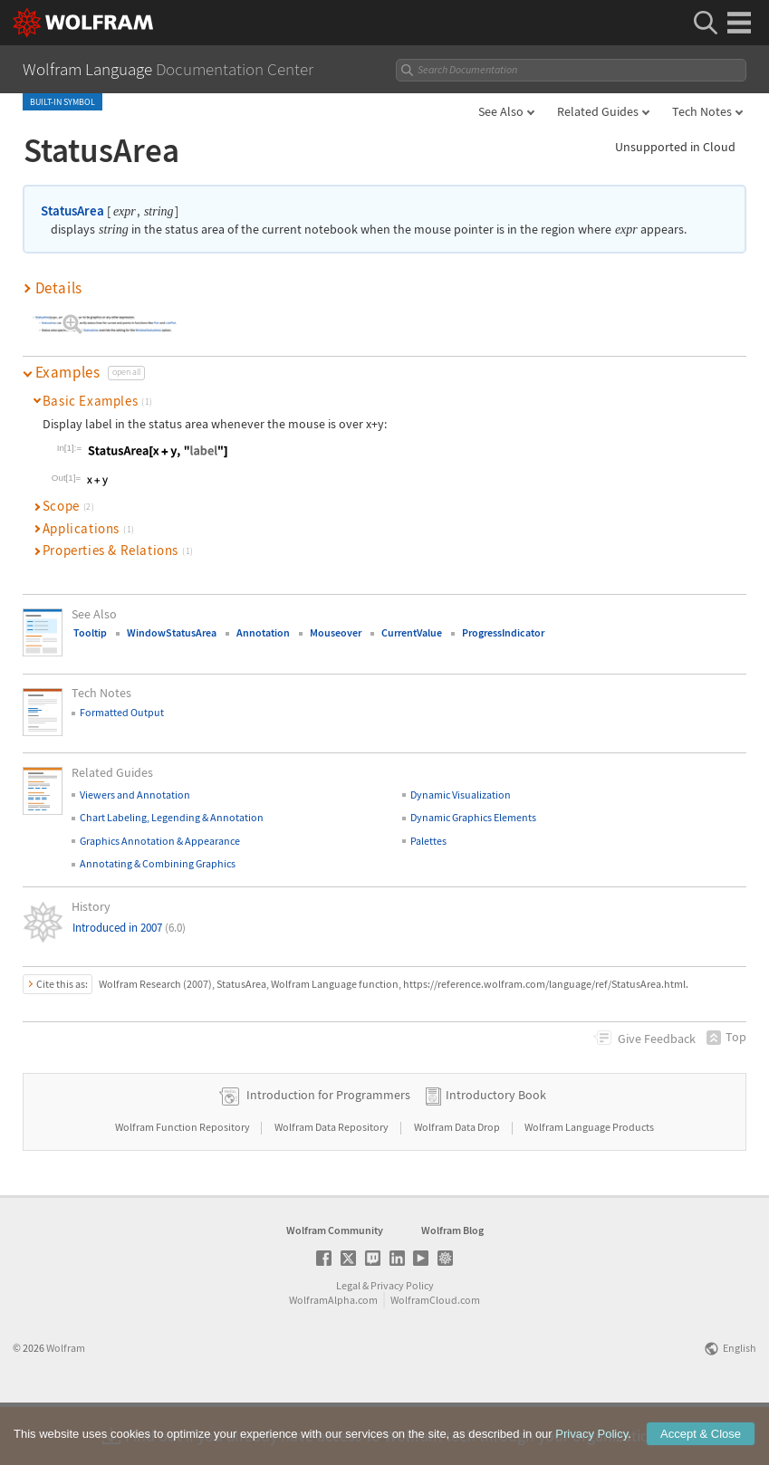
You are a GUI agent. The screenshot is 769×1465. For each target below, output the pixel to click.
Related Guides (598, 111)
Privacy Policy (402, 1342)
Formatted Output (122, 712)
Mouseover (335, 632)
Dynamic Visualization (460, 794)
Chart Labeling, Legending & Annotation (172, 817)
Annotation (263, 632)
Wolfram (65, 1405)
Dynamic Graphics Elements (473, 817)
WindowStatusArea (171, 632)
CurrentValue (411, 632)
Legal (348, 1342)
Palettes (428, 840)
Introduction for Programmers (328, 1152)
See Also (501, 111)
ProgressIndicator (503, 632)
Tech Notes (702, 111)
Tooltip (90, 632)
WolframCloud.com (435, 1357)
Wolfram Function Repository (183, 1184)
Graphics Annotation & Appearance (160, 840)
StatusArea (72, 210)
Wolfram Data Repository (332, 1184)
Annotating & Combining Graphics (158, 863)
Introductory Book (496, 1152)
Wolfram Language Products (589, 1184)
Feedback (657, 1038)
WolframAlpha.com (333, 1357)
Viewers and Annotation (135, 794)
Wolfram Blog (452, 1287)
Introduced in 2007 (129, 927)
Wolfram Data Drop (458, 1184)
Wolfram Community (334, 1287)
